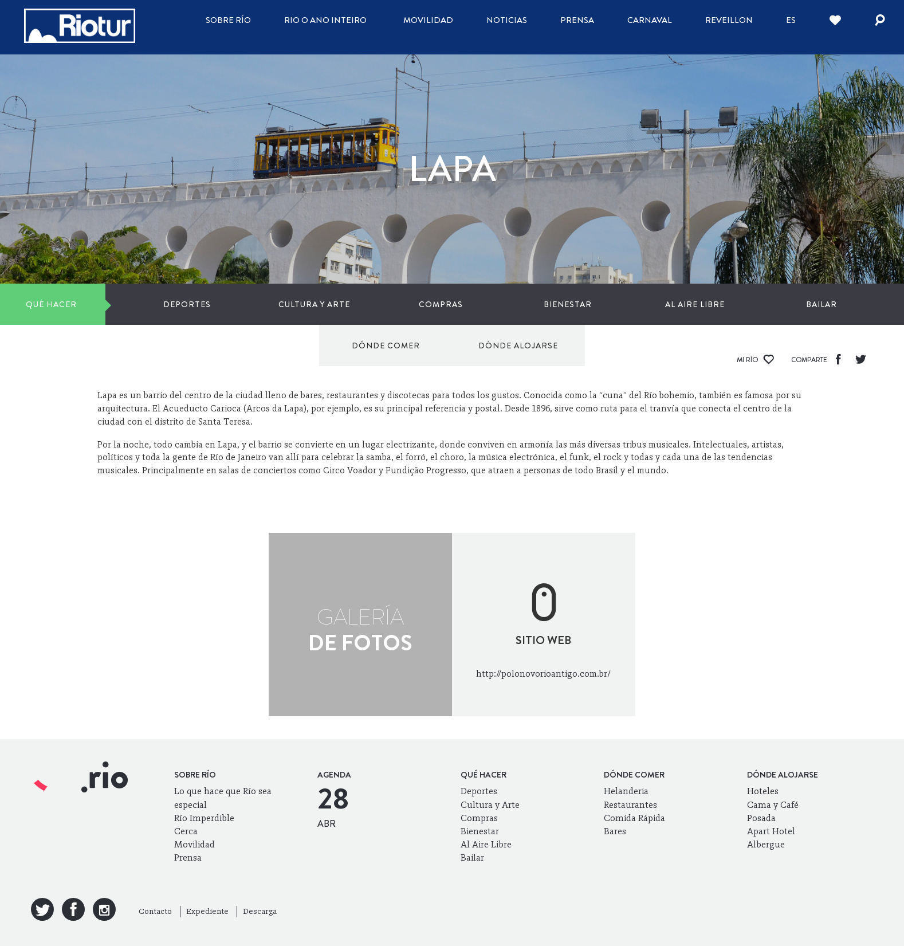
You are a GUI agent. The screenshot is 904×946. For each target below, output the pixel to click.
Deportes (134, 304)
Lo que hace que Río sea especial (223, 798)
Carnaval (649, 20)
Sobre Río (228, 20)
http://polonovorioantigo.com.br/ (543, 673)
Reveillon (729, 20)
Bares (615, 831)
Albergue (766, 844)
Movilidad (428, 20)
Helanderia (626, 791)
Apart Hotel (771, 831)
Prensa (577, 20)
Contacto (155, 911)
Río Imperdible (204, 817)
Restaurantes (630, 804)
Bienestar (402, 304)
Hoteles (763, 791)
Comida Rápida (634, 817)
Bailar (579, 304)
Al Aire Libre (490, 304)
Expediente (207, 911)
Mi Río (755, 360)
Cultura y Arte (223, 304)
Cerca (186, 831)
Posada (761, 817)
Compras (312, 304)
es (791, 20)
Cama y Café (773, 804)
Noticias (506, 20)
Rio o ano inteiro (325, 20)
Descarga (260, 911)
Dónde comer (706, 304)
